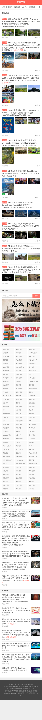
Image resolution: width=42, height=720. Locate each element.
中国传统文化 (33, 456)
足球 (4, 421)
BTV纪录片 (6, 431)
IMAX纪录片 (32, 428)
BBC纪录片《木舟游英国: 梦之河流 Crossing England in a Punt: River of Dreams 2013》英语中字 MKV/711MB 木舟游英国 (19, 142)
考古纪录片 (32, 371)
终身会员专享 (33, 360)
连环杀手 (5, 481)
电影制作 (31, 392)
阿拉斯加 (31, 449)
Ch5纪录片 (32, 396)
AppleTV (31, 446)
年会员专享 (19, 356)
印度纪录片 (32, 431)
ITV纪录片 (32, 438)
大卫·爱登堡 (19, 449)
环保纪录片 (32, 478)
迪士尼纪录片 (7, 396)
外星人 (31, 421)
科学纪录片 (32, 467)
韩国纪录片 (6, 485)
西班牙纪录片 (7, 446)
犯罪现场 (31, 489)
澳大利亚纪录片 (7, 378)
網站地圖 (30, 684)
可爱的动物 (32, 424)
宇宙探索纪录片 (7, 460)
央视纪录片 (32, 349)
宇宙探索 (18, 385)
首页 (3, 7)
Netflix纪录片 (33, 353)
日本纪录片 (19, 406)
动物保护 (31, 413)
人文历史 (24, 7)
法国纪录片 (6, 371)
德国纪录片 (19, 378)
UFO (4, 410)
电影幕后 (31, 385)
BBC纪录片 (19, 349)
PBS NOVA (19, 460)
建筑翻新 (18, 431)
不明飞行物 (6, 449)
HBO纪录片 (6, 381)
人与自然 (18, 474)
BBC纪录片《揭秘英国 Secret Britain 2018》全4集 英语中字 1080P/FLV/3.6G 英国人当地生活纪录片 (20, 173)
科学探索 (9, 7)
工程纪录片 (19, 456)
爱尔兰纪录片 (33, 464)
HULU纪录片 (6, 413)
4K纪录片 (5, 363)
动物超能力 (6, 467)
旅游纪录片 (19, 478)
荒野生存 (18, 435)
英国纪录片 (6, 356)
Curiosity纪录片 (33, 381)
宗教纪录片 (32, 403)
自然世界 (31, 442)
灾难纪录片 (32, 399)
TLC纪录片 (19, 485)
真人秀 (31, 410)
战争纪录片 (6, 406)
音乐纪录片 (32, 378)
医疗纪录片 (19, 399)
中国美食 (18, 371)
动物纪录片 (32, 363)
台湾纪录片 (6, 424)
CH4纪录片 (19, 374)
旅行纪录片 (19, 392)
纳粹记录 (18, 410)
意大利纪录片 (33, 453)
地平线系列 (6, 438)
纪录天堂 (21, 2)
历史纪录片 (6, 428)
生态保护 (5, 403)
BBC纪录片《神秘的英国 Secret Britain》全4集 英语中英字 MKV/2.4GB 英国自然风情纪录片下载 (21, 248)
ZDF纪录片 (32, 471)
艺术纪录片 (19, 388)
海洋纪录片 (19, 417)
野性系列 (31, 474)
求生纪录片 (32, 435)
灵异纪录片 (19, 424)
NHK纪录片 (6, 367)
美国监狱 (18, 489)
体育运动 (5, 374)
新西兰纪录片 (7, 474)
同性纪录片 (32, 406)
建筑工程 (31, 374)
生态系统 (18, 453)
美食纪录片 (19, 360)
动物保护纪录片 (20, 464)
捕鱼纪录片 (32, 485)
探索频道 (5, 353)
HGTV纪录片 (6, 456)
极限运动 (18, 481)
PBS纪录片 (19, 363)
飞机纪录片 (19, 438)
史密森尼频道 (33, 388)
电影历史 (31, 460)
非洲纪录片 (32, 417)
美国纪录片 (6, 349)
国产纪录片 (32, 356)
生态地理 (17, 7)
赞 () (37, 37)
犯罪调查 (5, 360)
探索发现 (18, 471)
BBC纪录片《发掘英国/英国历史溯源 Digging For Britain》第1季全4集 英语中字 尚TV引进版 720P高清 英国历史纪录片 (21, 269)
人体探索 (18, 428)
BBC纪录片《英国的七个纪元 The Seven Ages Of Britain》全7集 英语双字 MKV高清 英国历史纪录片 (20, 226)
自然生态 (18, 381)
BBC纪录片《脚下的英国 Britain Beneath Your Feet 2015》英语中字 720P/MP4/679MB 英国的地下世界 (17, 205)
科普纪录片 (19, 421)
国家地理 (18, 353)
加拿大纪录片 (20, 367)
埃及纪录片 (6, 478)
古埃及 (5, 464)
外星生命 (18, 413)
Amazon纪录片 (7, 435)
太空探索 (5, 471)
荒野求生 (18, 396)
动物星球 (18, 467)
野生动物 (5, 392)
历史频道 (31, 367)
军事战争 (32, 7)
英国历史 (5, 453)
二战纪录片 (6, 385)
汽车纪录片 (6, 399)
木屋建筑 (31, 481)
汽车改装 (5, 417)
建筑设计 (5, 388)
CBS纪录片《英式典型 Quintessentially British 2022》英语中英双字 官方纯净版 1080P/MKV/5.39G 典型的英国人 (20, 112)
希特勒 (18, 403)
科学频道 (5, 442)
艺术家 (18, 442)
